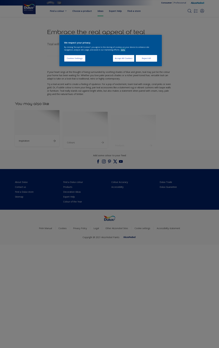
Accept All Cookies (123, 58)
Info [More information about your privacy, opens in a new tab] (123, 50)
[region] (110, 50)
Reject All (146, 58)
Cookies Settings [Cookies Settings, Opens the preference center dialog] (75, 58)
